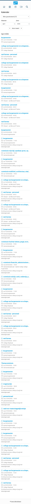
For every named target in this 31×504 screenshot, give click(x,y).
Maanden (4, 20)
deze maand (15, 28)
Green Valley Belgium (16, 501)
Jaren (17, 20)
